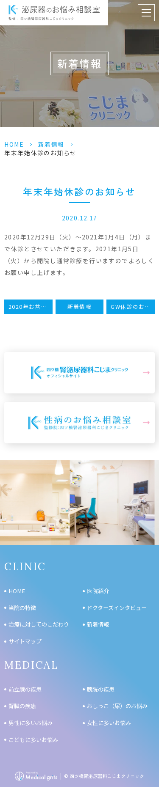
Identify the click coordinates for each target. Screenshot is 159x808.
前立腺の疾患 (25, 689)
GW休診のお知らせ (133, 306)
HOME (14, 144)
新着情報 (51, 144)
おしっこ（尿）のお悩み (117, 706)
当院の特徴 (22, 608)
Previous (8, 484)
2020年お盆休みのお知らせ (30, 306)
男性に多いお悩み (30, 723)
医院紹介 (98, 591)
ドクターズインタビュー (117, 608)
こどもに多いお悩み (33, 740)
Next (151, 484)
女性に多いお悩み (109, 723)
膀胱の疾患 (100, 689)
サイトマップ (25, 641)
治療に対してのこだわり (38, 624)
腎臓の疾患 (22, 706)
